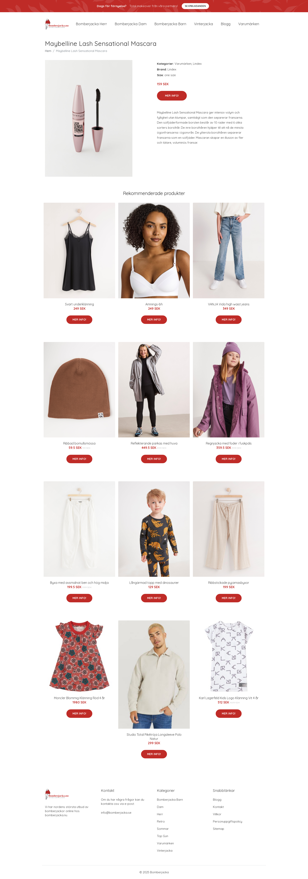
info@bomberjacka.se (116, 812)
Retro (161, 821)
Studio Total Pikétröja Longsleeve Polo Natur (154, 737)
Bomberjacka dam (131, 24)
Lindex (197, 64)
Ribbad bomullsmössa (79, 443)
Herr (160, 814)
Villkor (217, 814)
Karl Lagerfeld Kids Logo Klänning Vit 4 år (228, 698)
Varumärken (248, 24)
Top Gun (162, 836)
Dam (160, 807)
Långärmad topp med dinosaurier (154, 583)
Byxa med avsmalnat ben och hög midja (79, 583)
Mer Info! (172, 95)
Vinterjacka (203, 24)
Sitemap (218, 829)
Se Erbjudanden (195, 6)
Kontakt (218, 807)
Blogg (225, 24)
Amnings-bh (154, 304)
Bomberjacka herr (91, 24)
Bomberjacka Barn (170, 799)
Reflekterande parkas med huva (154, 443)
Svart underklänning (79, 304)
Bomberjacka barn (170, 24)
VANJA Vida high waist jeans (228, 304)
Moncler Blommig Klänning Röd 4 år (79, 698)
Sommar (163, 829)
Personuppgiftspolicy (227, 821)
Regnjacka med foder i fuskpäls (229, 443)
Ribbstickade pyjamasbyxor (228, 583)
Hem (48, 51)
